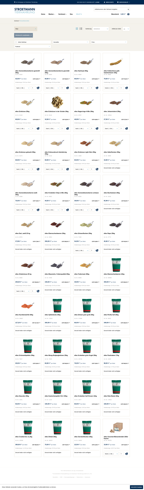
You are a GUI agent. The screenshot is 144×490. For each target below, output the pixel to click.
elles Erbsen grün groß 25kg (84, 315)
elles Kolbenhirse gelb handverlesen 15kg (111, 71)
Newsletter (55, 477)
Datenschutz (80, 477)
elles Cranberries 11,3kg (23, 437)
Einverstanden (136, 487)
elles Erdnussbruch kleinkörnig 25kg (56, 153)
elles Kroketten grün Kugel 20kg (85, 355)
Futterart (17, 46)
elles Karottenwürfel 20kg (24, 315)
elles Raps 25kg (109, 233)
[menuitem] (112, 10)
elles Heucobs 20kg (22, 396)
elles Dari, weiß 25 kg (22, 233)
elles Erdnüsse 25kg (22, 111)
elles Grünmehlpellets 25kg (24, 355)
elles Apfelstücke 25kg (53, 315)
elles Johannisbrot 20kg (112, 111)
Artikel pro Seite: (116, 29)
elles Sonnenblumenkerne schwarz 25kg (86, 193)
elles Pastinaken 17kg (111, 355)
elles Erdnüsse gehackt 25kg (25, 152)
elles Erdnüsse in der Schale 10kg (57, 111)
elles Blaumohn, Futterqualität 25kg (57, 274)
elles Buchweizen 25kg (112, 193)
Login (97, 2)
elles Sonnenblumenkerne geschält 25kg (57, 71)
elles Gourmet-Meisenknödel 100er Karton (116, 437)
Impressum (87, 477)
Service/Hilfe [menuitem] (123, 2)
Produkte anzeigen (23, 35)
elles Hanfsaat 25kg (81, 71)
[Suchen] (128, 9)
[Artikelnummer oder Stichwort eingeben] (112, 9)
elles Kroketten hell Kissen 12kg (85, 396)
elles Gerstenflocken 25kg (83, 437)
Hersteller (56, 42)
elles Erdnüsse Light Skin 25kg (85, 152)
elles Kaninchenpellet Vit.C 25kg (56, 396)
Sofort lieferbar (22, 42)
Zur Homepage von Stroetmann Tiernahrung (25, 2)
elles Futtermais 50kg (81, 274)
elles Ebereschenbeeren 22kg (114, 274)
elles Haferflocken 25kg (112, 152)
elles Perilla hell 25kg (111, 315)
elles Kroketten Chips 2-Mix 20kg (56, 193)
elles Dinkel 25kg (51, 437)
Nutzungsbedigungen (69, 477)
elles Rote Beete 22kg (111, 396)
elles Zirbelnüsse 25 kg (23, 274)
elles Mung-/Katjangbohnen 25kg (56, 355)
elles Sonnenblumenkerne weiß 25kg (26, 193)
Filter (16, 29)
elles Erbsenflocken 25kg (83, 233)
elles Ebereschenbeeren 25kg (55, 233)
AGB (61, 477)
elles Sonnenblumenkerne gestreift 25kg (27, 71)
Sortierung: (89, 29)
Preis (93, 42)
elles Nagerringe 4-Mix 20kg (84, 111)
